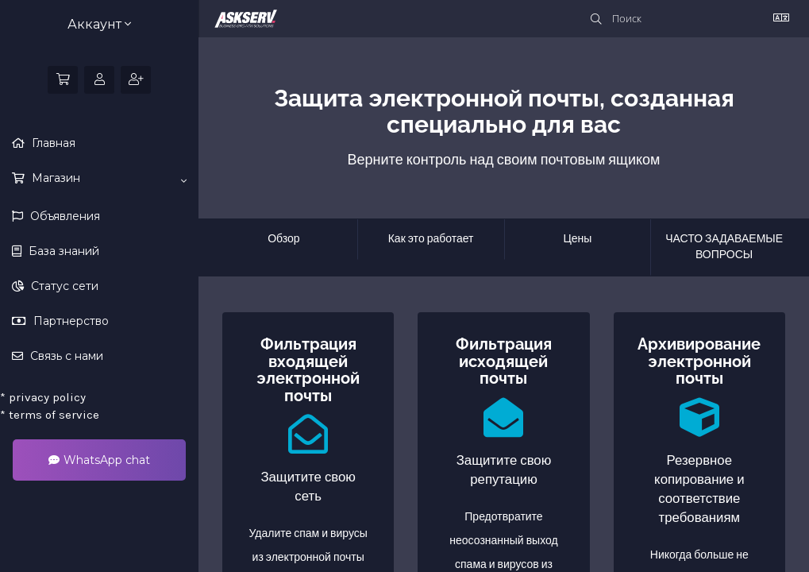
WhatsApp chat (99, 460)
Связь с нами (65, 356)
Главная (52, 143)
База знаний (62, 251)
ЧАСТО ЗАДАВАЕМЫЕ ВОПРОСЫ (724, 246)
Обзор (283, 238)
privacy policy (43, 397)
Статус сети (63, 286)
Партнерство (69, 321)
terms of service (49, 415)
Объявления (63, 216)
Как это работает (431, 238)
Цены (577, 238)
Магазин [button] (108, 179)
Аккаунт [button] (99, 24)
